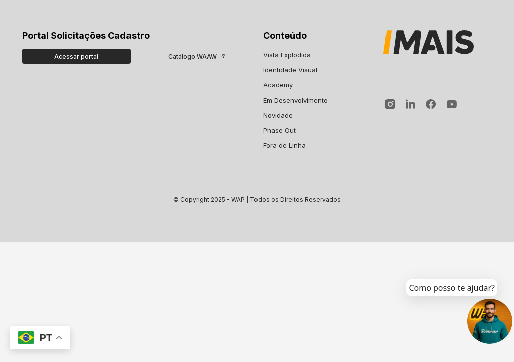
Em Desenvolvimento (295, 100)
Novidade (278, 115)
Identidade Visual (290, 70)
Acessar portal (76, 56)
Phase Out (279, 130)
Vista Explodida (287, 55)
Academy (278, 85)
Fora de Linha (284, 145)
